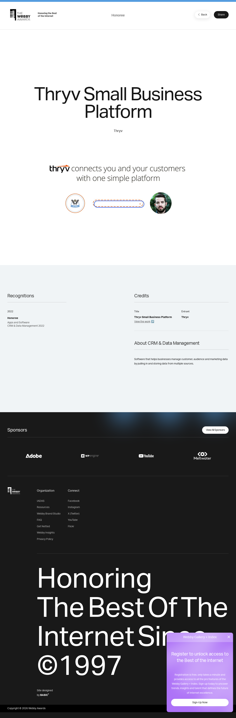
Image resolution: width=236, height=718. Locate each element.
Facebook (73, 501)
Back (202, 14)
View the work (142, 321)
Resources (43, 507)
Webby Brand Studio (48, 513)
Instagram (74, 507)
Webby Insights (46, 532)
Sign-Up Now (199, 702)
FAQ (39, 520)
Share (221, 14)
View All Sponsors (215, 430)
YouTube (73, 520)
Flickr (71, 526)
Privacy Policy (45, 539)
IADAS (40, 501)
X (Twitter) (73, 513)
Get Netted (43, 526)
